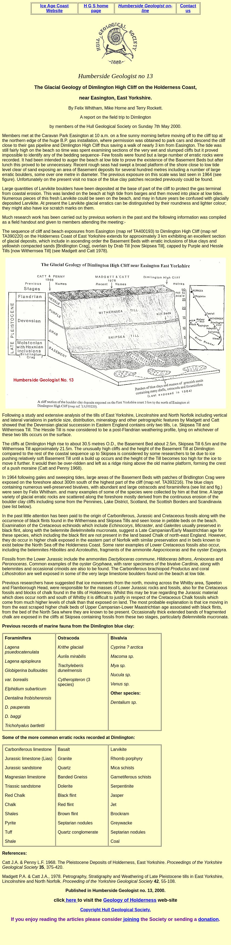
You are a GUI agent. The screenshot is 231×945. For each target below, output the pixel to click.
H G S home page (96, 8)
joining (130, 919)
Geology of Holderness (129, 900)
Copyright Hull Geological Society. (115, 909)
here (72, 900)
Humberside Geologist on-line (145, 8)
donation (208, 919)
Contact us (188, 8)
